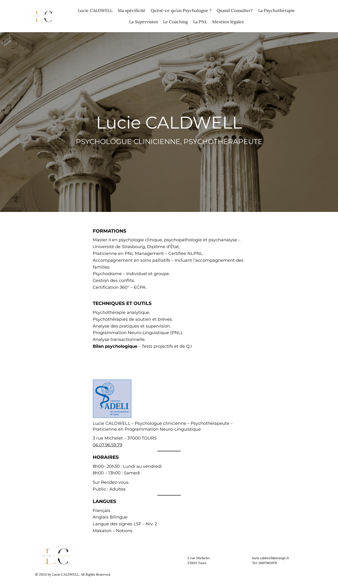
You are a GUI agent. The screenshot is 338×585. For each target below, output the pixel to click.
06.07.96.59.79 (107, 445)
